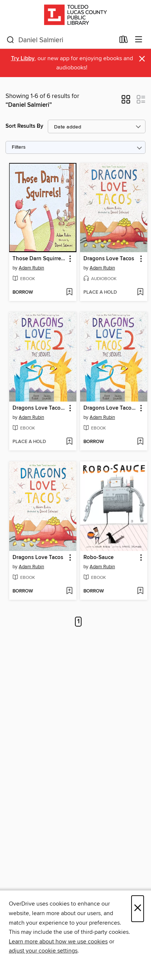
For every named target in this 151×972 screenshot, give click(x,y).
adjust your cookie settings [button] (43, 950)
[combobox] (60, 40)
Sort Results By (24, 126)
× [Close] (137, 908)
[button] (125, 101)
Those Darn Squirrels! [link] (39, 258)
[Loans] (123, 41)
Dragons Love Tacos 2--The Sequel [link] (110, 408)
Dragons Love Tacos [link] (108, 258)
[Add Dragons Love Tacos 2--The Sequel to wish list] (140, 442)
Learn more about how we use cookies (58, 941)
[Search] (10, 40)
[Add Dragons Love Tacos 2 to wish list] (69, 442)
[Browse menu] (138, 40)
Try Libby (23, 58)
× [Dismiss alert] (142, 59)
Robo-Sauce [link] (98, 557)
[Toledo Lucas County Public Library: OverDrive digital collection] (75, 16)
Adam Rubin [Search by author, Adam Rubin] (31, 268)
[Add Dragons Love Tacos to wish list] (140, 292)
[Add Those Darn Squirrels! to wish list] (69, 292)
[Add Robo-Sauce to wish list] (140, 591)
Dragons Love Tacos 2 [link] (39, 408)
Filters (19, 147)
